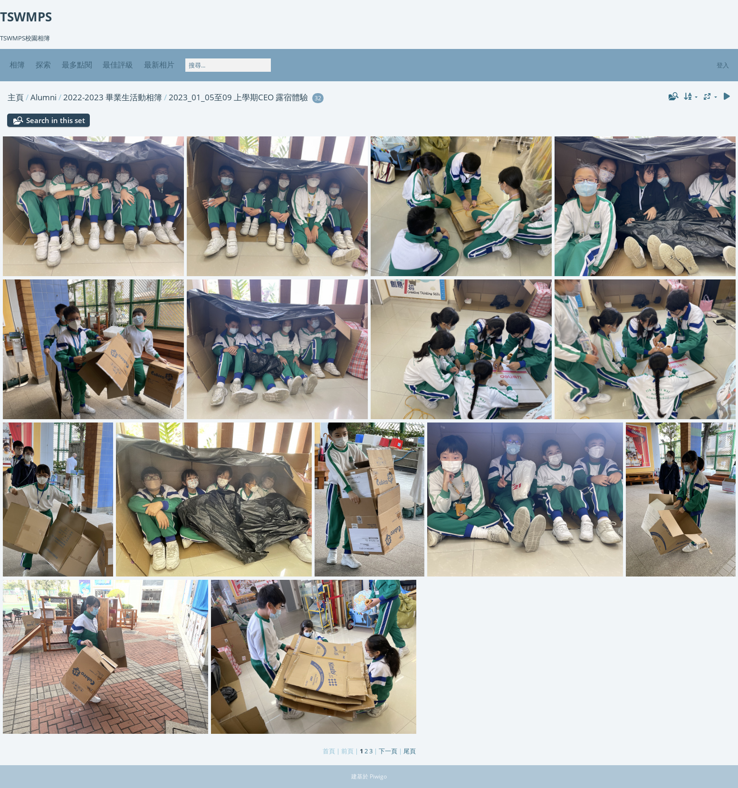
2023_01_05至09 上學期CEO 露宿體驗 (238, 97)
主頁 (16, 97)
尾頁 (409, 751)
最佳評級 (118, 64)
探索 (43, 64)
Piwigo (378, 776)
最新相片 (159, 64)
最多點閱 (77, 64)
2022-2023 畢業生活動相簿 (112, 97)
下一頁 (388, 751)
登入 (723, 65)
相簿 (17, 64)
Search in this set (55, 120)
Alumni (43, 97)
